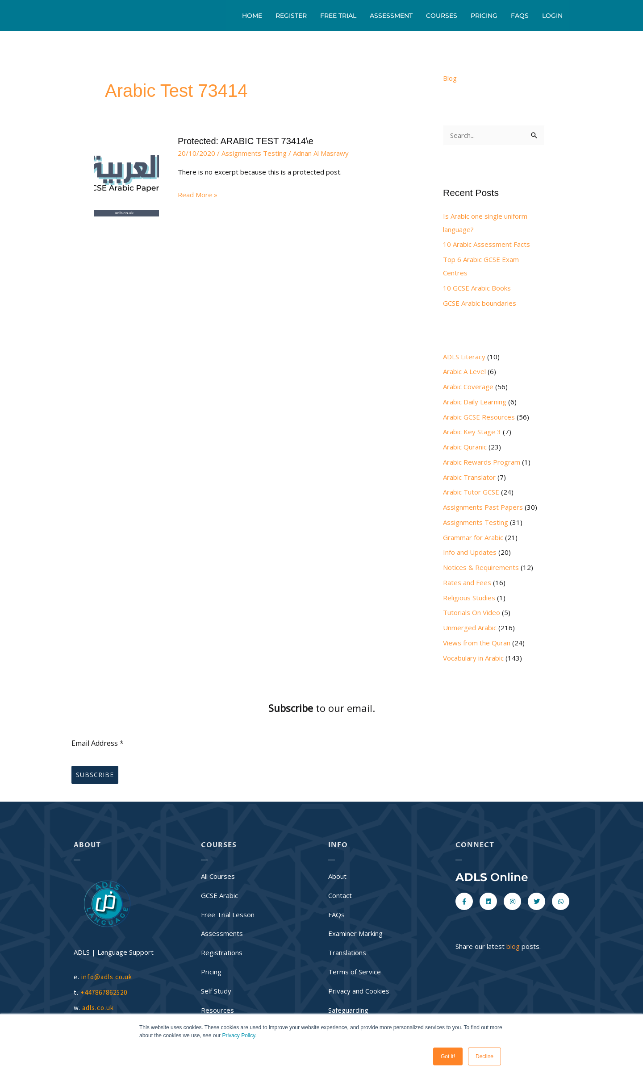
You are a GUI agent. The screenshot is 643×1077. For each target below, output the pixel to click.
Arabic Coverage (468, 386)
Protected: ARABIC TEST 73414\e (245, 141)
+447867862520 (103, 992)
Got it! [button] (448, 1056)
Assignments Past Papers (483, 507)
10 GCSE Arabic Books (477, 287)
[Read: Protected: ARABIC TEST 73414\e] (126, 169)
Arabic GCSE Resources (479, 416)
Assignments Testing (254, 153)
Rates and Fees (467, 582)
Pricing (484, 16)
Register (291, 16)
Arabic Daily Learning (474, 401)
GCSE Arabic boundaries (479, 303)
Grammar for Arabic (473, 537)
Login (552, 16)
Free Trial (338, 16)
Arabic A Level (464, 371)
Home (252, 16)
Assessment (391, 16)
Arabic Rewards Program (481, 461)
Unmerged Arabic (470, 627)
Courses (441, 16)
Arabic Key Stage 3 (472, 431)
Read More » (197, 194)
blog (513, 946)
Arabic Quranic (465, 446)
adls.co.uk (99, 1007)
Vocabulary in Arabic (473, 657)
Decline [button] (484, 1056)
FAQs (520, 16)
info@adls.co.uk (106, 977)
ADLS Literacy (464, 356)
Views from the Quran (476, 642)
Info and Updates (470, 552)
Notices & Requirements (481, 567)
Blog (450, 78)
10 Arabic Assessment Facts (486, 244)
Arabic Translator (469, 477)
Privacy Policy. (239, 1035)
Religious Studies (469, 597)
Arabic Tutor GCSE (471, 491)
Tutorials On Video (471, 612)
